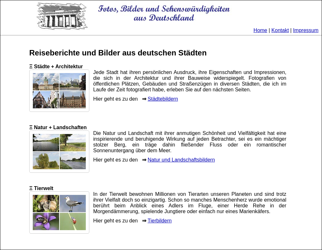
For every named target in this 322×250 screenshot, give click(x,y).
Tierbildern (160, 220)
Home (260, 30)
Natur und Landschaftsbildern (181, 159)
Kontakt (280, 30)
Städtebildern (163, 99)
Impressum (305, 30)
